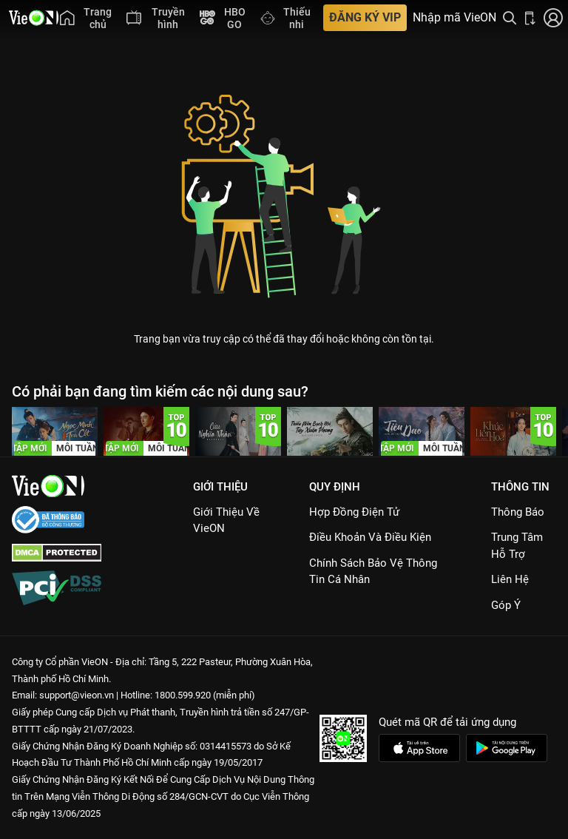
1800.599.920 (183, 695)
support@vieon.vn (76, 695)
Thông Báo (517, 512)
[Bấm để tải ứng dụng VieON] (530, 18)
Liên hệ (510, 579)
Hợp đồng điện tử (354, 512)
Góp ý (506, 605)
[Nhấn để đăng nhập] (553, 18)
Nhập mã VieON (454, 18)
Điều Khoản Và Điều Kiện (370, 537)
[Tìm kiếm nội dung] (509, 18)
